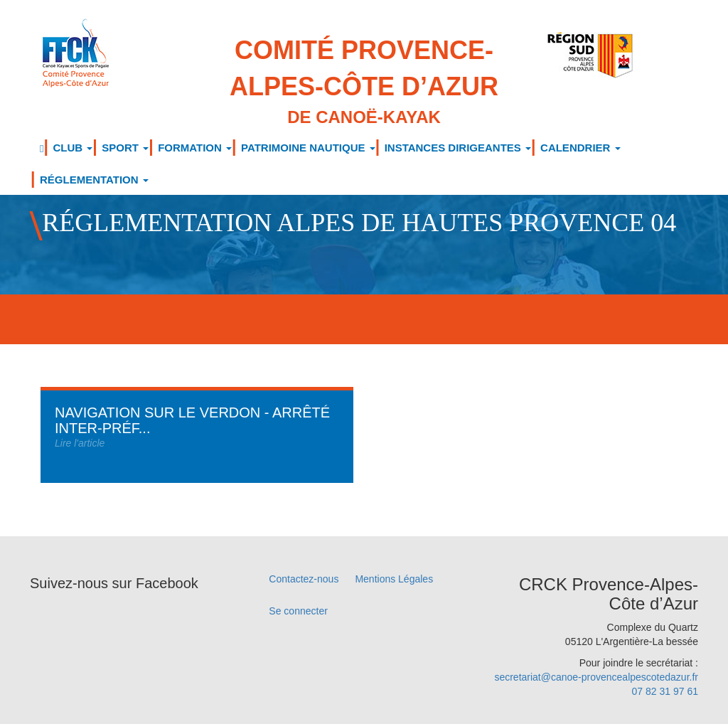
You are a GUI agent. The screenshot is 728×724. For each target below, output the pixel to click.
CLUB (72, 148)
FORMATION (195, 148)
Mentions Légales (394, 579)
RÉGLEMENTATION (94, 180)
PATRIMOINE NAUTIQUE (308, 148)
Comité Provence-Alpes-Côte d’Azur (364, 82)
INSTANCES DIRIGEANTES (458, 148)
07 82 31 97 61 (665, 691)
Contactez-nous (303, 579)
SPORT (125, 148)
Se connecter (298, 611)
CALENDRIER (580, 148)
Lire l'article (80, 443)
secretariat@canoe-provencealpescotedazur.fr (596, 677)
